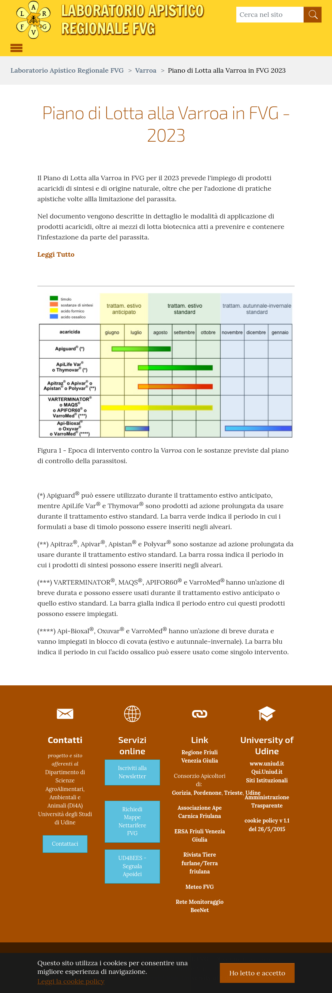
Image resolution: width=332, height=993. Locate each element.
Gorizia (181, 793)
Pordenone (207, 793)
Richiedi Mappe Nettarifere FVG (132, 821)
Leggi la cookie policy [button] (70, 981)
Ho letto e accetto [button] (257, 973)
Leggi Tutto (55, 254)
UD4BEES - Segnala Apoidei (132, 866)
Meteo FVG (199, 887)
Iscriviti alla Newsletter (132, 772)
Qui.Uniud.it (266, 772)
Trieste (233, 793)
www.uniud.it (267, 763)
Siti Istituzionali (267, 780)
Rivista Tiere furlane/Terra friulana (199, 863)
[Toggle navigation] (16, 46)
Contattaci (65, 843)
